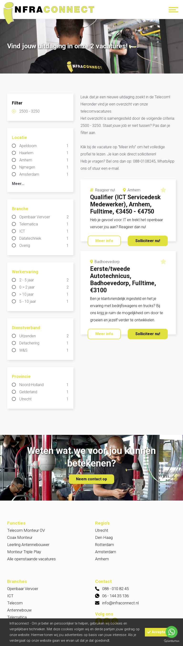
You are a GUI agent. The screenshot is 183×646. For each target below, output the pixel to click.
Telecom (15, 603)
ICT (44, 231)
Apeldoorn (44, 145)
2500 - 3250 (29, 111)
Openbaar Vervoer (44, 217)
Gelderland (44, 392)
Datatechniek (44, 238)
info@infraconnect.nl (120, 603)
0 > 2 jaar (44, 287)
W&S (44, 350)
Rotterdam (104, 544)
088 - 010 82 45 (115, 588)
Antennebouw (19, 610)
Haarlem (44, 153)
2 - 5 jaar (44, 280)
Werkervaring (25, 271)
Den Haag (104, 537)
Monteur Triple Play (24, 551)
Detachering (44, 343)
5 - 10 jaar (44, 301)
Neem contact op (91, 479)
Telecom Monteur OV (26, 530)
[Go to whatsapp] (172, 632)
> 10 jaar (44, 294)
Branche (20, 208)
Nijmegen (44, 167)
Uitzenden (44, 336)
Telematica (44, 224)
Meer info (104, 241)
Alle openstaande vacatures (31, 559)
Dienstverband (26, 327)
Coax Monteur (19, 537)
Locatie (19, 137)
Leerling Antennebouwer (28, 544)
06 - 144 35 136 (115, 595)
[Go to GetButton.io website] (171, 641)
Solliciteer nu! (147, 241)
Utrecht (44, 399)
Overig (44, 245)
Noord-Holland (44, 384)
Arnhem (44, 160)
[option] (91, 47)
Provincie (21, 376)
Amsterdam (44, 174)
